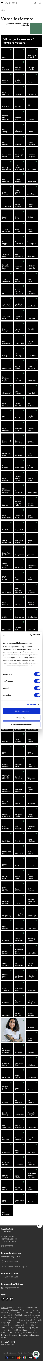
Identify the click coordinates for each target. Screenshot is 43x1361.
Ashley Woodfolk (18, 1188)
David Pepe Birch (19, 156)
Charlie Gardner (18, 404)
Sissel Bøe (31, 256)
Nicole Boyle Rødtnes (32, 940)
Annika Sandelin (5, 964)
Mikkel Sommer (18, 1014)
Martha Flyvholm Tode (5, 1088)
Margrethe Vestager (31, 1114)
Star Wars (31, 1152)
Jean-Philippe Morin (30, 789)
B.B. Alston (19, 107)
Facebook (3, 1299)
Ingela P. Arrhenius (18, 131)
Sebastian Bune (5, 255)
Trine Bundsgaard (32, 243)
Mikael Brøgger (30, 230)
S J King (4, 617)
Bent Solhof (6, 1015)
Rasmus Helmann (31, 504)
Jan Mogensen (31, 778)
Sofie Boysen (6, 206)
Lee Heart (5, 505)
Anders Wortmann (6, 1201)
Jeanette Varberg (5, 1114)
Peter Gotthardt (5, 429)
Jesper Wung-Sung (19, 1201)
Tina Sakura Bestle (6, 156)
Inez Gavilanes (31, 404)
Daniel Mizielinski (18, 778)
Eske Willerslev (31, 1164)
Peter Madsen (5, 753)
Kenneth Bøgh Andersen (5, 117)
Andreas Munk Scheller (5, 976)
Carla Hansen (5, 479)
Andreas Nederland (31, 803)
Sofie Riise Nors (31, 828)
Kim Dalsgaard (6, 342)
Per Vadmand (18, 1101)
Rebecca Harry (30, 479)
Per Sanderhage (19, 964)
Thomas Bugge (5, 243)
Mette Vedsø (19, 1115)
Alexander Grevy (18, 429)
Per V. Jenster (30, 579)
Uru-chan (5, 1102)
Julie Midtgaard (31, 765)
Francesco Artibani (31, 131)
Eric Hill (5, 530)
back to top (39, 1225)
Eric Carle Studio (5, 1064)
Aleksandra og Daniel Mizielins (6, 777)
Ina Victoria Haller (6, 454)
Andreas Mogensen (6, 790)
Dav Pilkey (18, 866)
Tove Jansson (19, 555)
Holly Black (32, 169)
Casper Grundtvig (18, 442)
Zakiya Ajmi (19, 94)
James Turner (17, 1089)
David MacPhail (18, 740)
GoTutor (4, 1335)
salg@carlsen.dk (12, 1287)
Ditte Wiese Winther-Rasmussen (32, 1175)
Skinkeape (6, 1003)
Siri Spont (31, 1028)
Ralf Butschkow (19, 255)
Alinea (34, 1332)
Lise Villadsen (5, 1139)
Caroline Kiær (18, 628)
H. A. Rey (18, 903)
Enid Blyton (32, 181)
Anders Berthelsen (31, 143)
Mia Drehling (18, 355)
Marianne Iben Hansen (19, 467)
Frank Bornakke (5, 193)
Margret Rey (6, 916)
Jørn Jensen (31, 555)
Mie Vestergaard (6, 1126)
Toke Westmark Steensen (6, 1051)
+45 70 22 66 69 (11, 1261)
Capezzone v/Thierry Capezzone (31, 267)
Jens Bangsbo (5, 143)
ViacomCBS (32, 1127)
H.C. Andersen (31, 106)
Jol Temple (6, 1077)
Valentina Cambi (18, 268)
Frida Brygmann (18, 230)
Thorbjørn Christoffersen (7, 305)
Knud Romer (32, 928)
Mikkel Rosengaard (19, 940)
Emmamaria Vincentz (19, 1139)
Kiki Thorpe (32, 1077)
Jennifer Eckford (18, 367)
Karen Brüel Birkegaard (32, 156)
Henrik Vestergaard (19, 1126)
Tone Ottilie (19, 841)
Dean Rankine (18, 890)
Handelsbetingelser (10, 1353)
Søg (35, 3)
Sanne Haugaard (18, 492)
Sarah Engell (32, 381)
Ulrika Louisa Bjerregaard (19, 167)
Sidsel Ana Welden (6, 1164)
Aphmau (31, 119)
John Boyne (32, 194)
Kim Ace (30, 82)
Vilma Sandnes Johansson (18, 590)
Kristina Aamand (5, 81)
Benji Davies (19, 343)
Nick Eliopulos (18, 380)
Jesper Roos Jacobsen (6, 554)
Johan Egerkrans (31, 367)
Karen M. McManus (5, 765)
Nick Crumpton (6, 330)
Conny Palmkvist (31, 840)
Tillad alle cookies (21, 711)
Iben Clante (32, 306)
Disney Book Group (6, 442)
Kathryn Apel (18, 118)
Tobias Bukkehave (19, 243)
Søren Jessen (6, 592)
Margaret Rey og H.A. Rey (32, 901)
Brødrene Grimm (31, 429)
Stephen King (19, 617)
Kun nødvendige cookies (21, 724)
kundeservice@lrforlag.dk (16, 1266)
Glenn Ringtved (5, 927)
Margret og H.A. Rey (19, 915)
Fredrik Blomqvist (18, 180)
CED (3, 293)
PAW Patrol (19, 853)
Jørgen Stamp (30, 1039)
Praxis (27, 1335)
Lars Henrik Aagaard (32, 56)
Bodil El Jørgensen (31, 591)
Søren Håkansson (31, 442)
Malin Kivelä (6, 629)
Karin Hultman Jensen (5, 578)
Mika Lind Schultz (31, 977)
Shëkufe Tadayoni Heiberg (18, 503)
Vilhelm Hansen (30, 467)
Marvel (17, 754)
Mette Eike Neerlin (18, 815)
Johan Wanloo (17, 1151)
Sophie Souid (6, 1040)
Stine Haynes (32, 493)
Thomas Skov (18, 1002)
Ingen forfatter (5, 404)
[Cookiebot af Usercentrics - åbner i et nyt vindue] (30, 635)
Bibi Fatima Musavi (6, 803)
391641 (4, 57)
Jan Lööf (5, 741)
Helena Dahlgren (18, 330)
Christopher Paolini (6, 852)
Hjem (3, 10)
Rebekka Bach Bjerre (6, 168)
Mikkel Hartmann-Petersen (6, 491)
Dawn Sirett (32, 990)
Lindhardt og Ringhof (29, 1327)
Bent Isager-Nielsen (19, 541)
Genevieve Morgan (18, 790)
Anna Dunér (32, 356)
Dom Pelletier (30, 852)
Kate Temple (32, 1065)
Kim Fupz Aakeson (18, 68)
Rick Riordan (19, 928)
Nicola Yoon (32, 1202)
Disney (4, 356)
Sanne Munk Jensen (32, 566)
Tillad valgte (21, 718)
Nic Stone (18, 1052)
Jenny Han (18, 455)
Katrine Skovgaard (31, 1002)
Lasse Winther (18, 1176)
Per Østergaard (6, 1213)
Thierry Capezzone (6, 280)
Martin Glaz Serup (19, 989)
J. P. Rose (5, 940)
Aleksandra (32, 94)
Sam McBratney (31, 753)
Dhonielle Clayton (18, 317)
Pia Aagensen (5, 68)
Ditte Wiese (19, 1164)
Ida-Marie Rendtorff (5, 902)
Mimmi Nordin (30, 815)
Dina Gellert (19, 418)
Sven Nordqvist (5, 828)
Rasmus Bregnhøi (18, 205)
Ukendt (30, 1090)
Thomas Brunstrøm (6, 230)
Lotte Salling (32, 953)
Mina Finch (31, 393)
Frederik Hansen (5, 467)
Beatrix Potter (5, 877)
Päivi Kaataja (5, 604)
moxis (3, 1337)
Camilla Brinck (30, 205)
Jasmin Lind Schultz (19, 977)
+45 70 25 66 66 (11, 1277)
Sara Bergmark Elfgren (5, 379)
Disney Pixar (32, 866)
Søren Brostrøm (18, 218)
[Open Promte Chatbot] (36, 1354)
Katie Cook (31, 318)
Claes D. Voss (30, 1139)
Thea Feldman (18, 392)
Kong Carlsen (17, 280)
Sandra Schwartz (5, 989)
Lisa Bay (18, 144)
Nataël (17, 804)
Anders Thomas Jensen (5, 565)
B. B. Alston (6, 107)
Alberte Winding (5, 1176)
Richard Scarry (30, 964)
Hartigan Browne (31, 218)
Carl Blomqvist (6, 180)
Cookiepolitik (22, 1353)
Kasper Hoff (19, 530)
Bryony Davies (30, 342)
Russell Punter (17, 877)
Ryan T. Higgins (30, 516)
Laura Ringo (32, 916)
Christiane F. (6, 393)
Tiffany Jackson (30, 541)
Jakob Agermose (5, 93)
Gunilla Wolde (4, 1188)
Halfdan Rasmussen (31, 890)
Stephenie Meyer (18, 765)
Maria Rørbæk (5, 952)
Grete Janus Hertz (19, 516)
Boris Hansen (30, 454)
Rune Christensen (32, 292)
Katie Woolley (30, 1188)
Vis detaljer (31, 704)
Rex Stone (31, 1052)
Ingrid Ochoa (6, 841)
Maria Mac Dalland (31, 330)
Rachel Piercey (4, 865)
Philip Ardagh (5, 131)
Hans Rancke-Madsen (30, 876)
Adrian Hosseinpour (6, 541)
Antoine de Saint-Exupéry (19, 951)
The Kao (18, 605)
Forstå (34, 1335)
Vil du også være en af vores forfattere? (18, 40)
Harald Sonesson (31, 1014)
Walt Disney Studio (19, 1064)
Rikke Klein (31, 629)
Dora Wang (6, 1152)
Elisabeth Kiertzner (31, 604)
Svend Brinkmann (6, 218)
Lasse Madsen (30, 740)
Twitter (11, 1299)
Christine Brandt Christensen (19, 291)
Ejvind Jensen (17, 579)
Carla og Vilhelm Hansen (18, 478)
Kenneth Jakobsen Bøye (5, 267)
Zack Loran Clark (6, 317)
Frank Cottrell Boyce (17, 192)
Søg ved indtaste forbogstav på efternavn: (17, 25)
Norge (21, 1335)
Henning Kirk (32, 617)
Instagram (7, 1299)
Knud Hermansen (6, 516)
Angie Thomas (18, 1076)
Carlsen (4, 1307)
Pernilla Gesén (30, 417)
